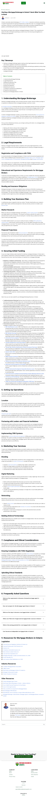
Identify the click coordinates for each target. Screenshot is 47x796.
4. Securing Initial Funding (8, 83)
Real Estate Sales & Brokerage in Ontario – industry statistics (16, 676)
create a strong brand (18, 461)
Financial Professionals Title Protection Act (13, 639)
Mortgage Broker (9, 159)
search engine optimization (14, 486)
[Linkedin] (22, 790)
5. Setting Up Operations (8, 85)
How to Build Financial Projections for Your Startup (14, 678)
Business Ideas (34, 765)
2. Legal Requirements (8, 80)
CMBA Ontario (6, 661)
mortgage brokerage (7, 106)
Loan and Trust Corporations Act (10, 646)
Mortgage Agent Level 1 (30, 157)
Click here (17, 708)
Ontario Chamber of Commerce (10, 667)
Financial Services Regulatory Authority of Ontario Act (15, 637)
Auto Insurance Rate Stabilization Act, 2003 (13, 652)
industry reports (5, 222)
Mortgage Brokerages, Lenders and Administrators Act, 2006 (15, 560)
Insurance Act (6, 641)
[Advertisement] (23, 44)
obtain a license (30, 553)
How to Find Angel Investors (9, 680)
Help (23, 3)
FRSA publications (37, 220)
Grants (32, 769)
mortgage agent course (32, 177)
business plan (4, 205)
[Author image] (3, 17)
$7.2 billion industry (24, 22)
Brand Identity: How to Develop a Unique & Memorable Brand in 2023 (18, 685)
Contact (11, 767)
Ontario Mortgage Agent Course (10, 674)
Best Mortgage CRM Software (10, 683)
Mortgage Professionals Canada (10, 665)
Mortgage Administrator (37, 159)
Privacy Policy (12, 769)
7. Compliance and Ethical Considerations (12, 88)
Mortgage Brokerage (25, 159)
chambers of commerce (25, 506)
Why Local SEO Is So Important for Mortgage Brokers (15, 681)
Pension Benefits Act (8, 650)
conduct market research (32, 212)
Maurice (7, 17)
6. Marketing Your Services (9, 87)
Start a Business (34, 767)
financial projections (23, 232)
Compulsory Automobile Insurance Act (11, 643)
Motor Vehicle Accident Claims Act (11, 644)
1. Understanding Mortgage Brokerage (11, 79)
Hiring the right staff (6, 413)
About (10, 765)
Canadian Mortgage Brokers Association (12, 659)
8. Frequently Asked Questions (10, 90)
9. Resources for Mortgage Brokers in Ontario (13, 91)
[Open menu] (44, 3)
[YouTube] (25, 790)
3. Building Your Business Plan (9, 82)
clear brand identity (12, 464)
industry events (10, 503)
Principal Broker (16, 159)
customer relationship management (17, 436)
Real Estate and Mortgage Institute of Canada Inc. (14, 663)
